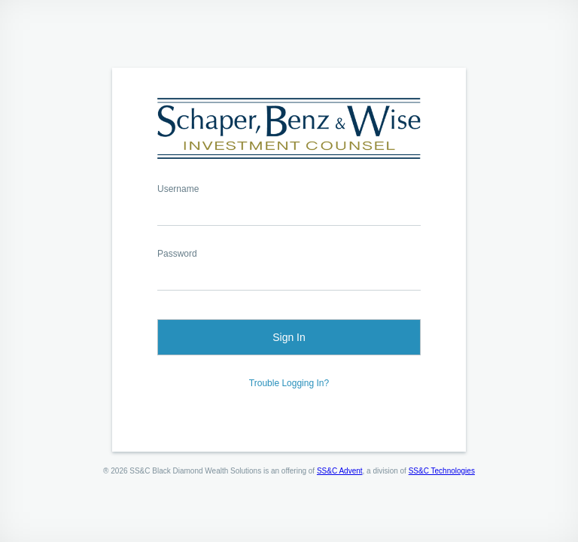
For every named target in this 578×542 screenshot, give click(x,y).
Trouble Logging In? (289, 383)
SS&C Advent (340, 471)
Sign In (289, 337)
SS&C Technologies (442, 471)
